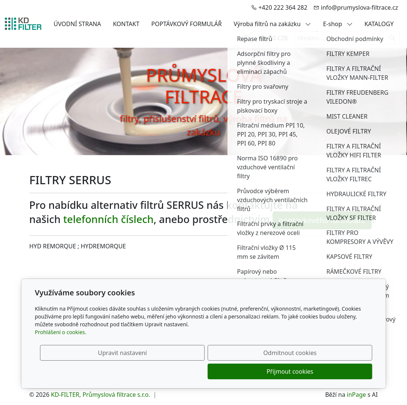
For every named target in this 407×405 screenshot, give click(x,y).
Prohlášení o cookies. (60, 350)
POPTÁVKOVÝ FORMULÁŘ (186, 24)
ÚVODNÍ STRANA (77, 24)
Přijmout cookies (336, 371)
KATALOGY (379, 24)
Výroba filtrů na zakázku (272, 24)
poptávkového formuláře (322, 220)
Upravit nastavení (187, 371)
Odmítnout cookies (262, 371)
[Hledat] (393, 38)
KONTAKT (126, 24)
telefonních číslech (108, 219)
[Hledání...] (340, 38)
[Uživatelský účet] (245, 38)
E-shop (337, 24)
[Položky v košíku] (262, 38)
